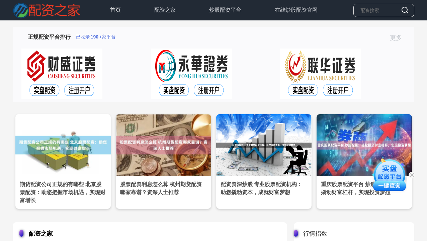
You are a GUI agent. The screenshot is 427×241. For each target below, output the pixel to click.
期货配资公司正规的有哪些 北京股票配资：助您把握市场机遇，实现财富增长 (62, 192)
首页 (115, 10)
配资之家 (165, 10)
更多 (399, 37)
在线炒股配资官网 (296, 10)
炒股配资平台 (225, 10)
